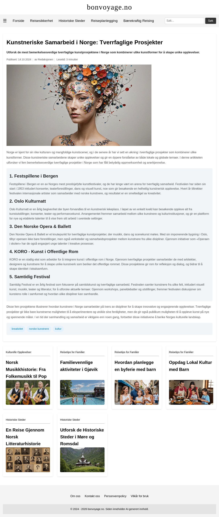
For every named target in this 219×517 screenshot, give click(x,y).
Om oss (75, 496)
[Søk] (184, 21)
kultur (58, 328)
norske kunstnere (39, 328)
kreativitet (17, 328)
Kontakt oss (92, 496)
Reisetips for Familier (72, 352)
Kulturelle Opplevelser (18, 352)
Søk (210, 20)
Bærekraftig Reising (138, 21)
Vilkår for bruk (140, 496)
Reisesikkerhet (41, 21)
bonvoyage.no (109, 7)
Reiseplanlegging (104, 21)
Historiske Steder (72, 21)
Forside (18, 21)
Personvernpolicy (115, 496)
